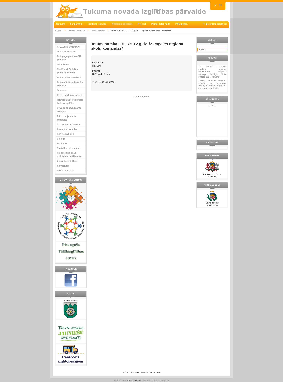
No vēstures (63, 166)
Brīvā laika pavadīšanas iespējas (69, 110)
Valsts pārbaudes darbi (69, 77)
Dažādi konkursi (65, 170)
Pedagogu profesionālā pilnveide (69, 58)
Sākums (58, 31)
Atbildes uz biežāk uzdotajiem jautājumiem (69, 155)
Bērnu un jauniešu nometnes (66, 118)
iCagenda (144, 96)
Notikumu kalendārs (76, 31)
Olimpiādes (63, 64)
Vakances (62, 143)
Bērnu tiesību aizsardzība (70, 95)
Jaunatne (62, 90)
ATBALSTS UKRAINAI (68, 47)
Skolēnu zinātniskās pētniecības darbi (67, 71)
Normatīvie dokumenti (68, 124)
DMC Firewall (120, 380)
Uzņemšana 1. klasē (67, 161)
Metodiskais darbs (66, 51)
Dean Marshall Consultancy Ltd (155, 380)
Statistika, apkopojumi (68, 148)
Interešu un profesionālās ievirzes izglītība (70, 102)
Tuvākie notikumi (98, 31)
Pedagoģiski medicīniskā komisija (70, 84)
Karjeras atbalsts (66, 134)
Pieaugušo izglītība (67, 129)
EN (220, 5)
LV (215, 5)
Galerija (61, 139)
